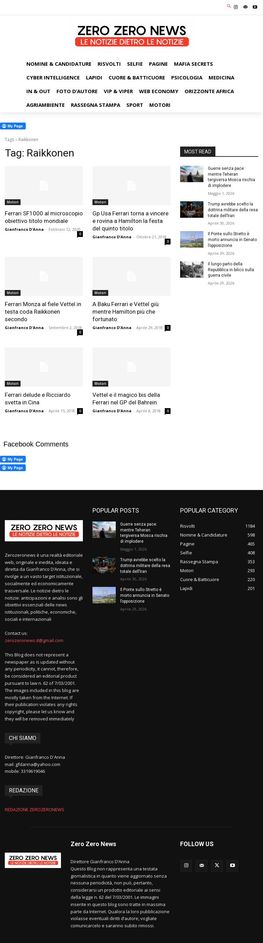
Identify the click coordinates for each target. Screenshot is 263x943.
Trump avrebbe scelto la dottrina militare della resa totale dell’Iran (233, 210)
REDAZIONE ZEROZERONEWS (34, 809)
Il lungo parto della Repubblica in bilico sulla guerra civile (231, 270)
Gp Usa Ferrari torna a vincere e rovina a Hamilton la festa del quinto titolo (130, 221)
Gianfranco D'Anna (24, 229)
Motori (12, 202)
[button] (229, 6)
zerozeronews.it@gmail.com (34, 640)
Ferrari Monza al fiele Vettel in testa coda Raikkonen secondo (43, 312)
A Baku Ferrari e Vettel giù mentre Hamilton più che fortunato (125, 312)
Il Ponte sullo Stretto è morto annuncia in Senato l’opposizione (232, 239)
